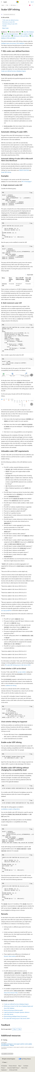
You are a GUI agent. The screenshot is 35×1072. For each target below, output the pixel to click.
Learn (2, 5)
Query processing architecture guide (13, 1010)
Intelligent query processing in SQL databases (12, 43)
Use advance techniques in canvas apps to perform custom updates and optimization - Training (16, 1044)
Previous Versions (13, 1065)
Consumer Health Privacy (13, 1067)
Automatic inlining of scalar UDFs (9, 24)
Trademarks (3, 1070)
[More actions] (32, 5)
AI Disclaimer (4, 1065)
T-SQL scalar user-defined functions (10, 20)
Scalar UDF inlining (6, 172)
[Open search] (28, 2)
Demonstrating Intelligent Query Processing (15, 1016)
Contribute (25, 1065)
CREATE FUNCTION (24, 170)
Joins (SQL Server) (8, 1014)
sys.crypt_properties (6, 610)
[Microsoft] (17, 2)
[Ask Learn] (29, 5)
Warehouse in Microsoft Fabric (21, 36)
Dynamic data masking (10, 956)
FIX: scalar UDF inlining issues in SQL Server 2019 (17, 665)
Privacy (2, 1067)
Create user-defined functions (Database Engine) (13, 71)
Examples (4, 25)
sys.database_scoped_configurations (10, 809)
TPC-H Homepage (26, 181)
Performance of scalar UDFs (8, 22)
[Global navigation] (1, 2)
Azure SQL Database (28, 32)
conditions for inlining (10, 685)
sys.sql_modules (22, 672)
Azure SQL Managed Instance (10, 34)
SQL (7, 5)
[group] (17, 253)
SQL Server (13, 5)
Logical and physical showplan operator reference (16, 1012)
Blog (19, 1065)
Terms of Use (24, 1067)
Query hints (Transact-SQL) (11, 992)
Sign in (32, 2)
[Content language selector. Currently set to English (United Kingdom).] (8, 1059)
